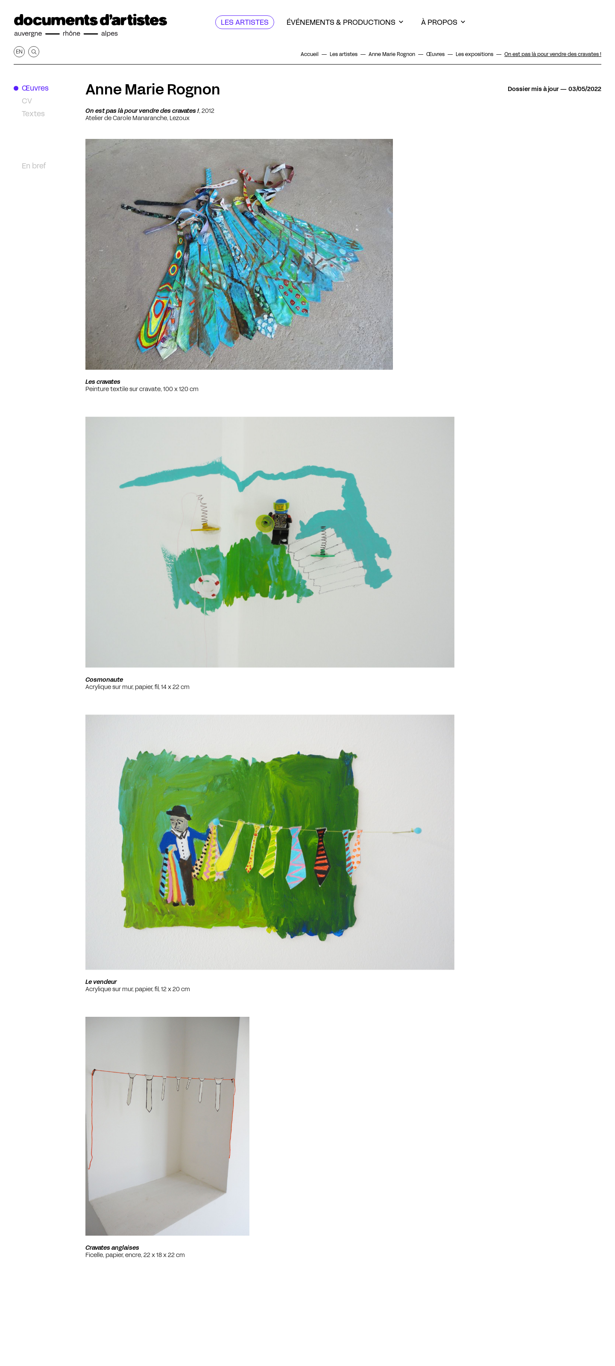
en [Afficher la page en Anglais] (19, 51)
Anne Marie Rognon (152, 89)
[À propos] (443, 22)
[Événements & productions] (345, 22)
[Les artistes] (244, 22)
